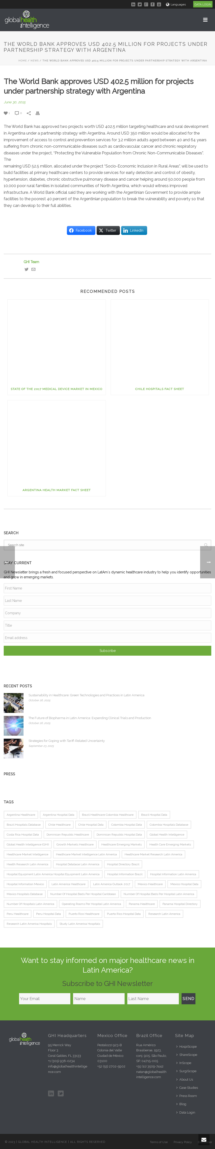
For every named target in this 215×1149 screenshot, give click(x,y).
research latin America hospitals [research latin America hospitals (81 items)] (29, 923)
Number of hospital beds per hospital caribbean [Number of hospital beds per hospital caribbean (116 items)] (83, 894)
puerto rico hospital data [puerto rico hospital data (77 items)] (124, 914)
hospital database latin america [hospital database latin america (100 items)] (77, 864)
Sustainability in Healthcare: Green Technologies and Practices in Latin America (86, 695)
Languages (176, 4)
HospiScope (186, 1046)
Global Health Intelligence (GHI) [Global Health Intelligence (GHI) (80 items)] (28, 844)
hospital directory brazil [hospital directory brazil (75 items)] (123, 864)
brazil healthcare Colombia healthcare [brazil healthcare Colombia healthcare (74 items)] (108, 814)
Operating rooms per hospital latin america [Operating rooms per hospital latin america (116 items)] (91, 904)
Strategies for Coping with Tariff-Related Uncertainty (66, 741)
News (34, 60)
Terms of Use (159, 1142)
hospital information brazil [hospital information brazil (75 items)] (124, 874)
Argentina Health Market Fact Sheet (57, 490)
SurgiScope (186, 1071)
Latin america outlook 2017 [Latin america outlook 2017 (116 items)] (111, 884)
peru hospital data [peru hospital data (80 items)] (48, 914)
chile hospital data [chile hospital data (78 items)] (91, 824)
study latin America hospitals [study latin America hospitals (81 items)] (79, 923)
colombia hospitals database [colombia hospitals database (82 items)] (169, 824)
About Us (184, 1079)
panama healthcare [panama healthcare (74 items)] (142, 904)
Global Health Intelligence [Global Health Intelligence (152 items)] (167, 834)
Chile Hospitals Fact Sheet (159, 389)
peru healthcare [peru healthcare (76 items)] (17, 914)
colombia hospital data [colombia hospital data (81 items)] (126, 824)
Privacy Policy (183, 1142)
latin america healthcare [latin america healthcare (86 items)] (68, 884)
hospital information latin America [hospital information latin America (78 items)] (173, 874)
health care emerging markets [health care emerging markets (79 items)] (170, 844)
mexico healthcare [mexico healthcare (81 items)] (150, 884)
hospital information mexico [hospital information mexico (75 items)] (25, 884)
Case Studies (187, 1088)
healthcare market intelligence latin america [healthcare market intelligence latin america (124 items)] (86, 854)
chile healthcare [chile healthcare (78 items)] (59, 824)
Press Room (186, 1096)
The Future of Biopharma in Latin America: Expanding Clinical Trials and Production (89, 718)
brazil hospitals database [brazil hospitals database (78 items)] (24, 824)
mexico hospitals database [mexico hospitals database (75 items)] (25, 894)
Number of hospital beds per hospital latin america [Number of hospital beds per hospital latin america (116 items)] (159, 894)
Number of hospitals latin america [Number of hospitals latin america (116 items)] (30, 904)
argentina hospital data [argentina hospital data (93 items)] (58, 814)
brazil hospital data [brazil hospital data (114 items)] (154, 814)
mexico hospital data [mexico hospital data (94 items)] (184, 884)
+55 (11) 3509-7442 (149, 1066)
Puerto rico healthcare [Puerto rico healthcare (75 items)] (84, 914)
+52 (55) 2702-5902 (111, 1066)
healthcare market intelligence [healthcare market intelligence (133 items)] (27, 854)
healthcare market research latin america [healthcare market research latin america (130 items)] (153, 854)
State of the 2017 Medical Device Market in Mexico (56, 389)
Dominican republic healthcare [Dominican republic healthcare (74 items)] (68, 834)
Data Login (185, 1112)
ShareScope (186, 1055)
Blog (181, 1104)
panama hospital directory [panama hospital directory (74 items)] (180, 904)
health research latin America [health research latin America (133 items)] (27, 864)
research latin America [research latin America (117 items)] (164, 914)
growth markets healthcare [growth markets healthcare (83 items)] (75, 844)
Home (22, 60)
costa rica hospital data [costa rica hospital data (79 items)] (23, 834)
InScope (183, 1063)
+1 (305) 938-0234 (61, 1061)
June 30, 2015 (15, 102)
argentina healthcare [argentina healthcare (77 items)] (21, 814)
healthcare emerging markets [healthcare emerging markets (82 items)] (121, 844)
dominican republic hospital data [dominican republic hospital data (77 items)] (119, 834)
